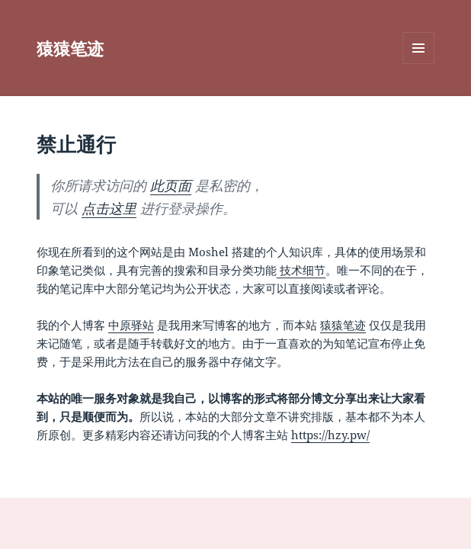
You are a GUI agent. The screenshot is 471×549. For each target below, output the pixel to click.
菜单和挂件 (418, 63)
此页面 (170, 185)
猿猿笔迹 (70, 48)
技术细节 (301, 270)
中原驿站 (131, 324)
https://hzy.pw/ (330, 434)
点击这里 (109, 208)
